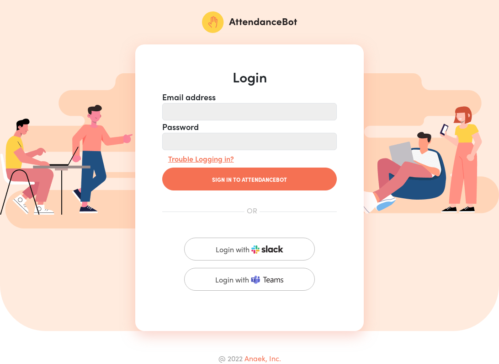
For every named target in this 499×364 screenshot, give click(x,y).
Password (180, 126)
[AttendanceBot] (249, 22)
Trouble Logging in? (201, 158)
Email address (189, 97)
